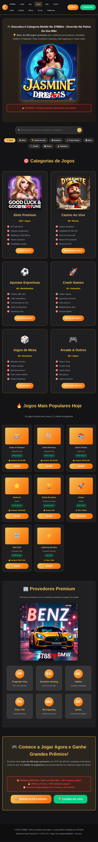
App (27, 3)
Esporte (11, 9)
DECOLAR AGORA (73, 319)
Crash (57, 3)
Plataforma (37, 9)
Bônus (20, 9)
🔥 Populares (71, 147)
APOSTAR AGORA (25, 319)
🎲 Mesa (25, 147)
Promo (28, 9)
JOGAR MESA (25, 387)
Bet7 (49, 773)
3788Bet (12, 3)
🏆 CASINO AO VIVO (70, 800)
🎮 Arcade (40, 147)
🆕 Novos (54, 147)
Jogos (34, 3)
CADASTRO (88, 6)
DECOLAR (81, 517)
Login (20, 3)
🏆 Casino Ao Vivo (45, 141)
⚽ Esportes (63, 141)
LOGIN (73, 6)
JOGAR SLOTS (24, 252)
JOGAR (17, 467)
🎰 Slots (28, 141)
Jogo (41, 3)
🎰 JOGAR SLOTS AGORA (31, 800)
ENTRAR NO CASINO (73, 252)
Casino (48, 3)
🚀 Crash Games (82, 141)
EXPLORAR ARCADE (73, 387)
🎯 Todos (13, 141)
